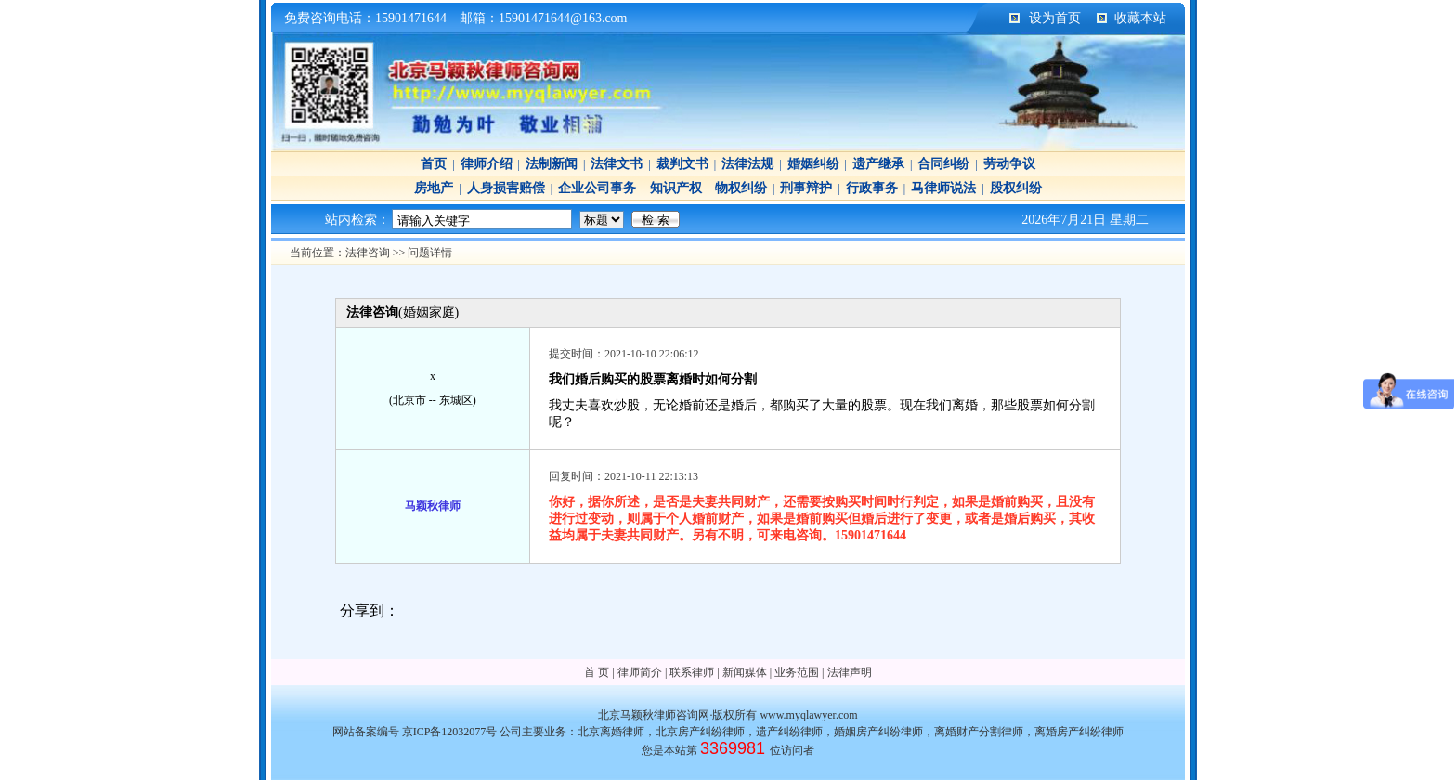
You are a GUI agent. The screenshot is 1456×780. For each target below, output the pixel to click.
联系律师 (692, 672)
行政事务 (872, 188)
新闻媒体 (744, 672)
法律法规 (748, 164)
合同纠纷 (943, 164)
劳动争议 (1009, 164)
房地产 (433, 188)
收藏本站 (1140, 18)
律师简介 (640, 672)
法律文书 (617, 164)
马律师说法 (943, 188)
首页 (434, 164)
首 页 (596, 672)
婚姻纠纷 (813, 164)
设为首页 (1055, 18)
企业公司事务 (597, 188)
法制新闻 (552, 164)
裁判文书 (682, 164)
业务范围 (796, 672)
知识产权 (676, 188)
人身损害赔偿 (506, 188)
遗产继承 (878, 164)
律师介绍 (487, 164)
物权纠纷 (741, 188)
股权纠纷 (1016, 188)
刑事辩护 (806, 188)
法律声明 (849, 672)
